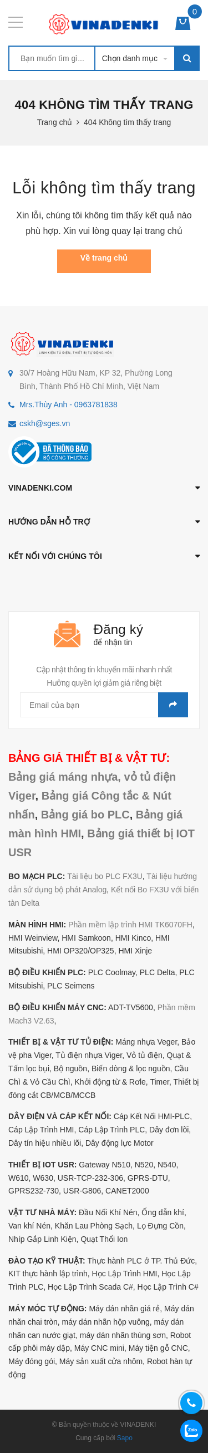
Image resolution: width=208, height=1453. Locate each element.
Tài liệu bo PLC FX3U (105, 876)
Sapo (125, 1438)
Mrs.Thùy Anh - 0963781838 (68, 404)
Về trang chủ (104, 257)
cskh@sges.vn (44, 423)
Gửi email (173, 704)
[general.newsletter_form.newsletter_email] (104, 704)
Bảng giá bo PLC (85, 814)
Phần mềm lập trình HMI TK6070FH (130, 924)
